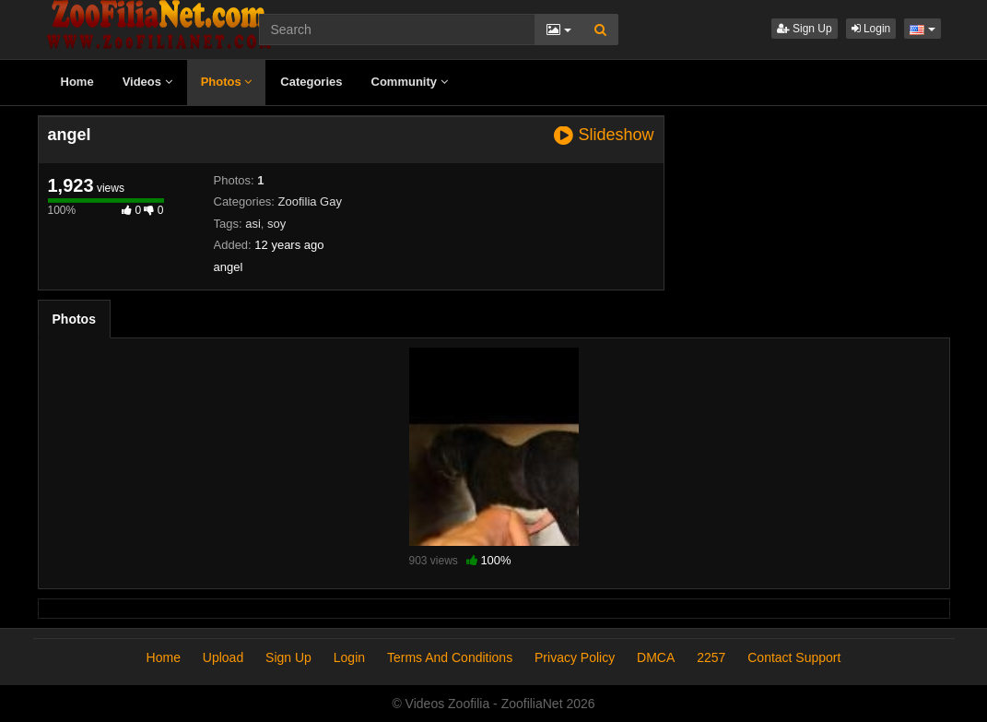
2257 (711, 657)
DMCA (656, 657)
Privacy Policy (575, 657)
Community (409, 82)
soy (276, 224)
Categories (311, 82)
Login (871, 28)
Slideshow (603, 135)
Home (77, 82)
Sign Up (804, 28)
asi (253, 224)
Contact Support (793, 657)
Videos (147, 82)
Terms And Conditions (449, 657)
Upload (223, 657)
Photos (227, 82)
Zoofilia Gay (310, 201)
